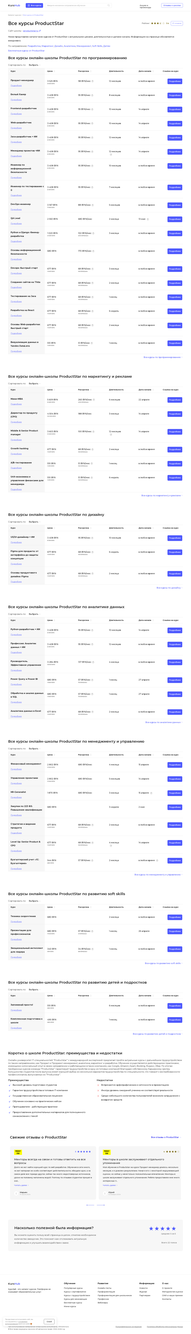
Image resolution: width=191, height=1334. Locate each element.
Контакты (166, 1299)
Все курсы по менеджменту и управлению (157, 874)
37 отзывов (176, 23)
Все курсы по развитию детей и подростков (157, 1034)
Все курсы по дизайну (169, 588)
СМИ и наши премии (172, 1295)
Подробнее (16, 85)
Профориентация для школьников (115, 1295)
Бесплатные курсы (73, 1303)
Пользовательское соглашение (129, 1327)
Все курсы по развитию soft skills (163, 963)
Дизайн (58, 46)
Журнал (143, 1292)
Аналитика (70, 46)
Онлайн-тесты (104, 1288)
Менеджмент (83, 46)
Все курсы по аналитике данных (163, 722)
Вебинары (103, 1303)
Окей (49, 1321)
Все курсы (36, 5)
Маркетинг (47, 46)
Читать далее (20, 1185)
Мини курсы (70, 1306)
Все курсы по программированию (162, 357)
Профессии (103, 1299)
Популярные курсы (73, 1288)
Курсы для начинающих (75, 1299)
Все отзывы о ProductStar (165, 1137)
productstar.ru (30, 31)
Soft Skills (97, 46)
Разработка (34, 46)
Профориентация (106, 1292)
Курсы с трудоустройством (77, 1295)
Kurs (14, 5)
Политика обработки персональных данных (165, 1327)
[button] (90, 1205)
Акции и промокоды (145, 5)
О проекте (167, 1288)
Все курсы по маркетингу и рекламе (161, 495)
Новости (143, 1288)
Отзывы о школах (172, 5)
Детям (106, 46)
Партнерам (144, 1295)
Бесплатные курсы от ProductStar (26, 50)
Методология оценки (172, 1292)
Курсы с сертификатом (75, 1292)
